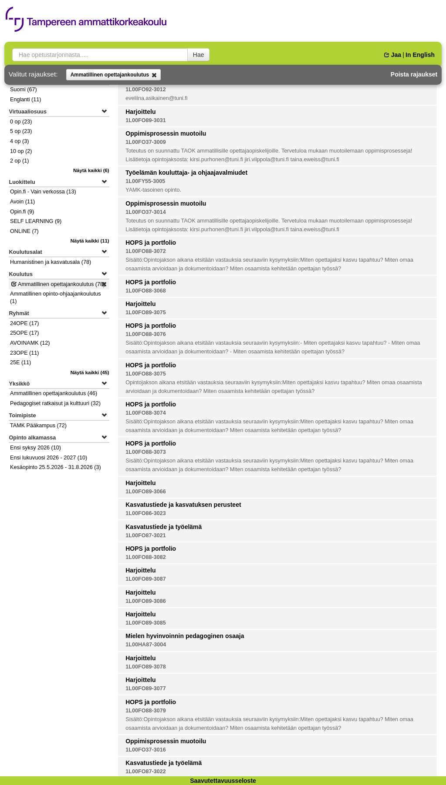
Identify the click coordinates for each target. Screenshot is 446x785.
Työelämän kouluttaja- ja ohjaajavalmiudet (186, 172)
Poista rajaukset (414, 74)
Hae (198, 54)
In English (420, 54)
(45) (90, 372)
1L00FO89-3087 (145, 579)
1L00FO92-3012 (145, 89)
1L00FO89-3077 (145, 688)
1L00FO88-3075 (145, 374)
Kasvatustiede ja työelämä (163, 526)
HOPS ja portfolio (150, 242)
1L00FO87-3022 (145, 771)
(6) (91, 170)
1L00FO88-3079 (145, 711)
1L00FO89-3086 (145, 601)
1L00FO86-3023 (145, 513)
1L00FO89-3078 (145, 667)
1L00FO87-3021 (145, 535)
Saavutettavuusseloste (223, 780)
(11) (90, 240)
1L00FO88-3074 (145, 413)
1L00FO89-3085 (145, 623)
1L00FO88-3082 (145, 557)
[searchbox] (100, 54)
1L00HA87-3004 (145, 645)
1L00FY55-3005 (145, 181)
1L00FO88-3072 (145, 251)
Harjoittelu (140, 111)
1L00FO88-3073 (145, 452)
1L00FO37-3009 (145, 142)
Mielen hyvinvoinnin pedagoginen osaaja (184, 635)
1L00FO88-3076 (145, 334)
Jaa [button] (393, 54)
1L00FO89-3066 (145, 492)
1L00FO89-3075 (145, 312)
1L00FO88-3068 (145, 291)
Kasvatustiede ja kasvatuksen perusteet (183, 504)
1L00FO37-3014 (145, 212)
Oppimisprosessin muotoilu (165, 133)
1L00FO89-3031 (145, 120)
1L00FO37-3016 (145, 750)
